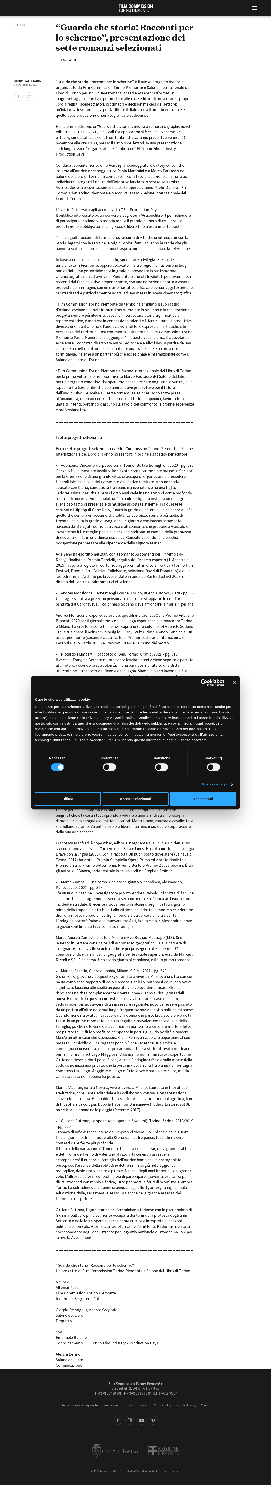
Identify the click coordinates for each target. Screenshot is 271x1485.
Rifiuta (67, 799)
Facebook (118, 1420)
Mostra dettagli (214, 784)
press (21, 25)
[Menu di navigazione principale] (254, 8)
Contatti (129, 1405)
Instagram (129, 1420)
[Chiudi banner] (234, 682)
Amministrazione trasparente (80, 1405)
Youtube (141, 1420)
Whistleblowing (186, 1405)
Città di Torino (115, 1451)
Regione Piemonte (163, 1450)
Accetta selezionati (135, 799)
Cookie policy (162, 1405)
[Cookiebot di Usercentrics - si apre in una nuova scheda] (204, 682)
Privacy (144, 1405)
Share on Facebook (18, 96)
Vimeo (153, 1420)
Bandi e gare (110, 1405)
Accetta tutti (203, 799)
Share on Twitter (29, 96)
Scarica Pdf (68, 60)
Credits (205, 1405)
